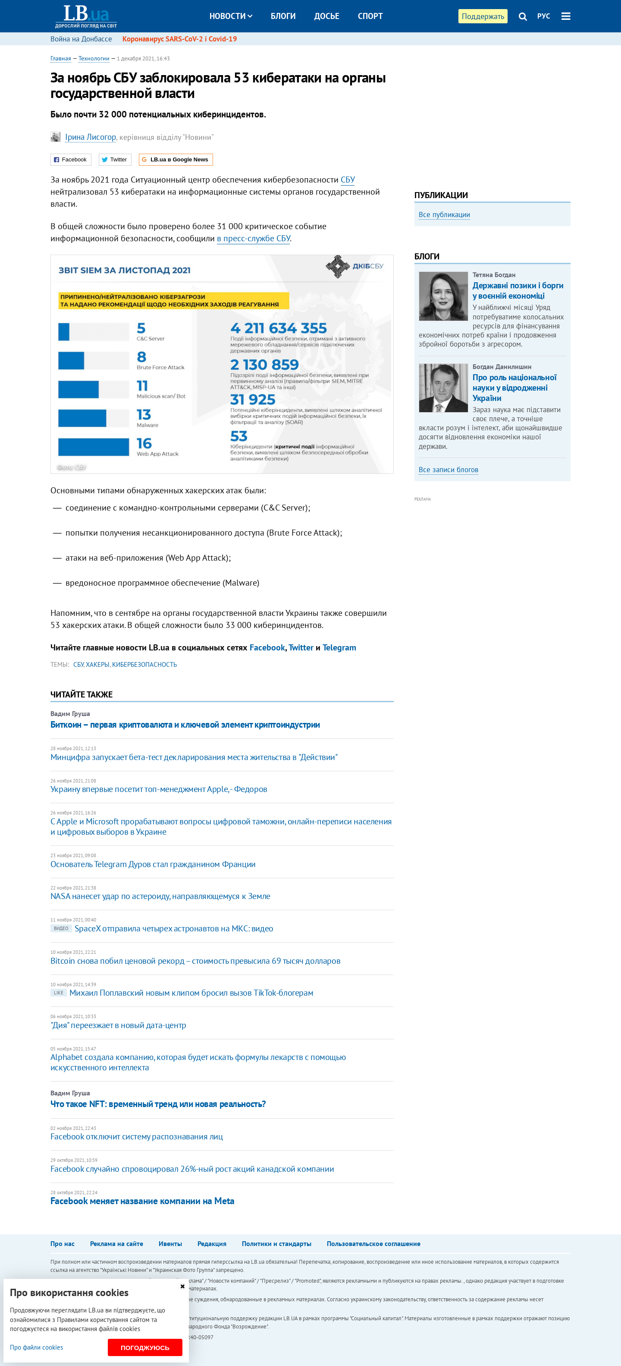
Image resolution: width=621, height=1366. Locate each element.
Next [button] (565, 303)
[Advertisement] (492, 114)
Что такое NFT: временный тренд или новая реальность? (158, 1104)
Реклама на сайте (116, 1243)
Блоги (283, 16)
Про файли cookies (36, 1347)
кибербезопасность (144, 664)
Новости (231, 16)
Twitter (301, 647)
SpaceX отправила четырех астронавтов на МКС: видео (161, 928)
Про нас (62, 1243)
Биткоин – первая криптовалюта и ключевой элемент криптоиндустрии (185, 724)
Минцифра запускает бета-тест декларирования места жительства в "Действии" (194, 757)
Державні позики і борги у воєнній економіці (518, 407)
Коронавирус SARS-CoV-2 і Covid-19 (179, 39)
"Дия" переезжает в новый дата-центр (118, 1025)
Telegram (339, 647)
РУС (543, 16)
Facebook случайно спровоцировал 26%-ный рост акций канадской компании (192, 1168)
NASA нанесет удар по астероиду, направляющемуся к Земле (160, 896)
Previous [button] (419, 303)
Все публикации (444, 214)
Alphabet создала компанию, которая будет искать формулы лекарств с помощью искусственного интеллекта (197, 1062)
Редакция (212, 1243)
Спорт (370, 16)
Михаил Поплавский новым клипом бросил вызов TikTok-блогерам (181, 992)
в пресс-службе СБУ (253, 238)
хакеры (98, 664)
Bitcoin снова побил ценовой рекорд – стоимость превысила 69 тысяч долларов (195, 960)
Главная (60, 58)
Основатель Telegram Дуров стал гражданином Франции (153, 864)
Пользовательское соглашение (373, 1243)
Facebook (267, 647)
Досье (326, 16)
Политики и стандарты (276, 1243)
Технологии (94, 58)
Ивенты (170, 1243)
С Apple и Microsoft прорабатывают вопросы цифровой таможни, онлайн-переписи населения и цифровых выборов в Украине (221, 826)
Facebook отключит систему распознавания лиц (136, 1136)
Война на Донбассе (81, 39)
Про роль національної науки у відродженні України (515, 504)
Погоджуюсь (145, 1347)
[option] (492, 251)
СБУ (347, 179)
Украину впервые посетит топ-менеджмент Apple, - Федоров (158, 789)
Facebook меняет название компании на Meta (142, 1201)
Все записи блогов (448, 585)
